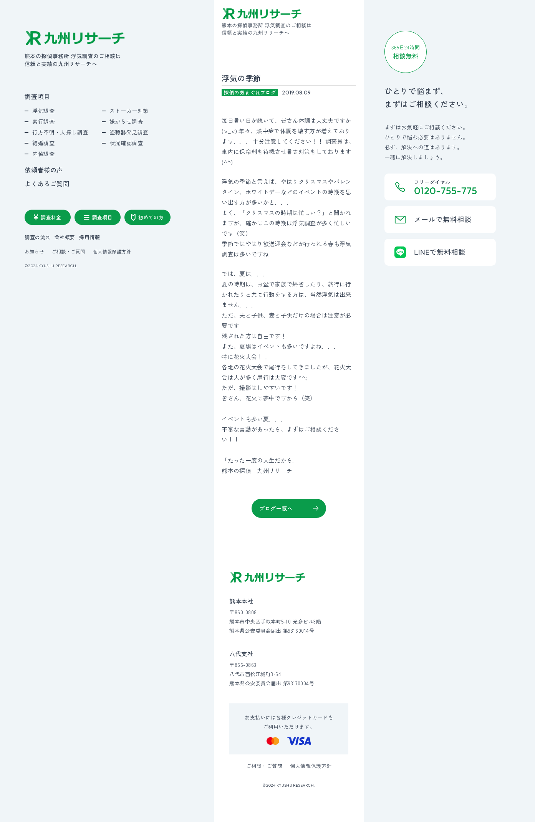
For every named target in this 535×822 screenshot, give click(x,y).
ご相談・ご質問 (68, 251)
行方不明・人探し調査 (60, 132)
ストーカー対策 (129, 110)
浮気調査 (43, 110)
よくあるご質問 (47, 183)
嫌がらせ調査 (126, 121)
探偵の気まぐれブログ (250, 92)
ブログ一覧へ (276, 508)
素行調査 (43, 121)
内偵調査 (43, 153)
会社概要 (65, 237)
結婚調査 (43, 143)
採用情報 (89, 237)
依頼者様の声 (44, 170)
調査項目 (37, 96)
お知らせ (34, 251)
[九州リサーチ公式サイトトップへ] (267, 577)
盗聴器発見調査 (129, 132)
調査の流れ (38, 237)
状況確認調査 (126, 143)
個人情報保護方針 (112, 251)
